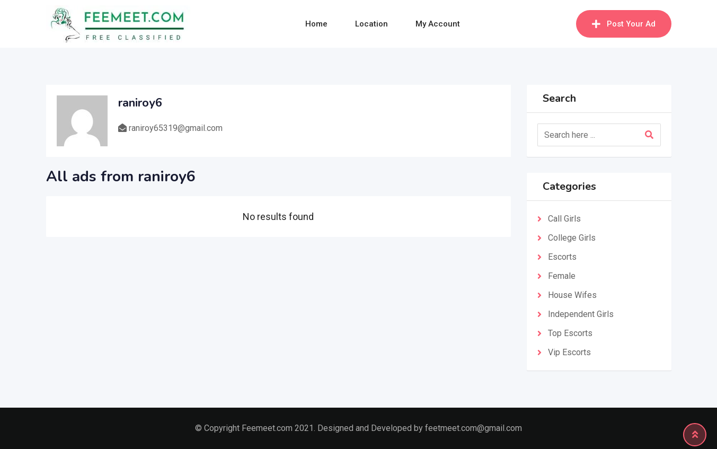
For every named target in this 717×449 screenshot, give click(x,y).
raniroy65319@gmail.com (176, 128)
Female (562, 276)
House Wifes (572, 295)
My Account (437, 24)
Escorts (562, 257)
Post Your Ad (624, 24)
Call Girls (564, 219)
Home (316, 24)
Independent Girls (581, 314)
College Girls (572, 238)
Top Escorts (570, 333)
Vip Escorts (569, 352)
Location (371, 24)
